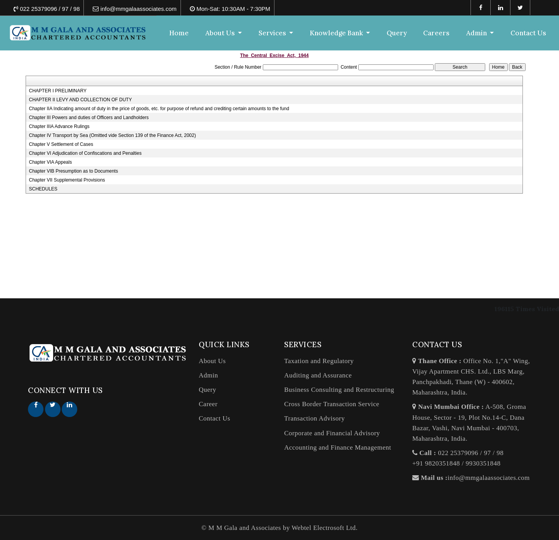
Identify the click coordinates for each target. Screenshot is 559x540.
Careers (436, 33)
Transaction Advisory (314, 418)
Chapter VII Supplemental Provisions (67, 180)
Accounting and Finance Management (337, 447)
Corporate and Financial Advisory (332, 433)
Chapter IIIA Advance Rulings (59, 126)
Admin (208, 375)
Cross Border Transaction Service (331, 404)
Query (397, 33)
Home (179, 33)
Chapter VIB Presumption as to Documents (73, 171)
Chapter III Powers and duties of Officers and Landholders (89, 117)
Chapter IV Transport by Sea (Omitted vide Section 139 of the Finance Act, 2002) (112, 135)
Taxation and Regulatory (319, 361)
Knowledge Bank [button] (337, 33)
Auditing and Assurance (318, 375)
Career (208, 404)
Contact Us (528, 33)
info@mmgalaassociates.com (489, 477)
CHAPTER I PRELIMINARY (57, 90)
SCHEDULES (43, 189)
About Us (212, 361)
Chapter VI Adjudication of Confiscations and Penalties (85, 153)
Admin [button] (477, 33)
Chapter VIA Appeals (50, 162)
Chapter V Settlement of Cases (61, 144)
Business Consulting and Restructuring (339, 389)
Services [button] (273, 33)
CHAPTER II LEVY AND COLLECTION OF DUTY (80, 99)
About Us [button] (220, 33)
